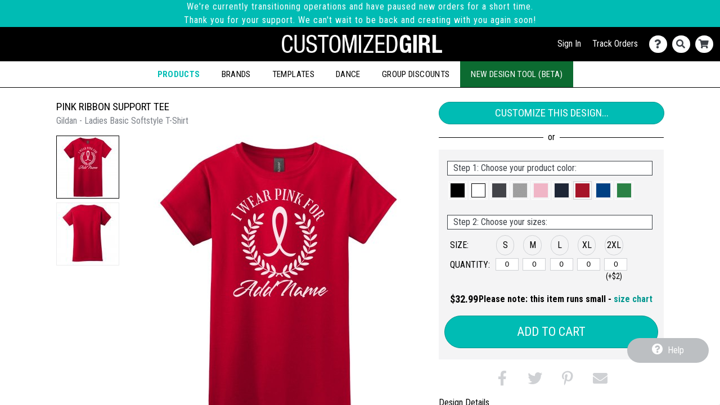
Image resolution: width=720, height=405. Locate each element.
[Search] (683, 44)
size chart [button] (633, 299)
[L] (561, 264)
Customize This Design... (552, 112)
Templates (293, 74)
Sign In (569, 43)
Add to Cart (551, 332)
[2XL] (615, 264)
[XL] (588, 264)
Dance (348, 74)
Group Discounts (415, 74)
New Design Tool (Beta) (516, 74)
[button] (88, 167)
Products (179, 74)
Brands (236, 74)
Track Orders (615, 43)
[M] (534, 264)
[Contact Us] (660, 44)
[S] (507, 264)
